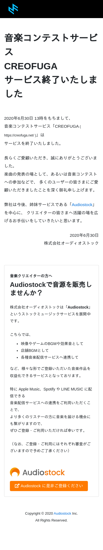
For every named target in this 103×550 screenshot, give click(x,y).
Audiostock (82, 204)
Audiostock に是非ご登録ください (49, 485)
